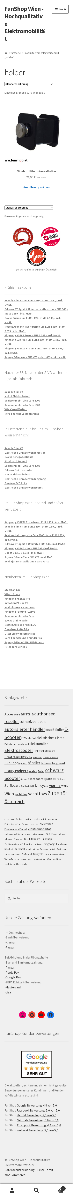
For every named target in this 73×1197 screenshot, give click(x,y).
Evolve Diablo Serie (15, 620)
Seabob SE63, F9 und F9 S (19, 607)
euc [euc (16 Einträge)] (48, 834)
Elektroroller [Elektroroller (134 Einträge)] (38, 744)
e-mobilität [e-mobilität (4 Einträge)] (53, 819)
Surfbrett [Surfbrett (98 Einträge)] (25, 785)
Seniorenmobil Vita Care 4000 (22, 400)
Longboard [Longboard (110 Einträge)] (58, 763)
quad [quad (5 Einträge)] (28, 849)
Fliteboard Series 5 (15, 461)
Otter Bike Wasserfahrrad (19, 633)
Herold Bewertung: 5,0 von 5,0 (36, 1115)
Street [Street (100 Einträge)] (62, 779)
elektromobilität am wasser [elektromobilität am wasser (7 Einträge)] (18, 834)
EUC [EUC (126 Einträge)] (22, 757)
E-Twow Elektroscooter (18, 470)
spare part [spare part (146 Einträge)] (51, 778)
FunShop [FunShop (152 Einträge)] (11, 763)
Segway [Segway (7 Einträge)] (44, 849)
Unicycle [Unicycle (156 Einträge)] (41, 785)
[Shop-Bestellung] (28, 84)
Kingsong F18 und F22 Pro (19, 611)
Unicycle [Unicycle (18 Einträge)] (38, 854)
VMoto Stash (12, 594)
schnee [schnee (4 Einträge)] (36, 849)
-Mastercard (12, 987)
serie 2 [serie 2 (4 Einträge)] (52, 849)
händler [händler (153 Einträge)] (34, 762)
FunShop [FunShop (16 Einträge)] (47, 839)
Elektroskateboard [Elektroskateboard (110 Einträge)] (44, 751)
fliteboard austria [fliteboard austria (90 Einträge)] (50, 757)
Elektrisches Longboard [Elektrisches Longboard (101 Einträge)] (16, 744)
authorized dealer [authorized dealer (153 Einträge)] (33, 721)
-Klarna (9, 942)
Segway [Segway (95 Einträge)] (23, 779)
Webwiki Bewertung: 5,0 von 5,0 (37, 1130)
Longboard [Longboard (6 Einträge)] (61, 844)
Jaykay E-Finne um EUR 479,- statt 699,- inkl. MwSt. (35, 357)
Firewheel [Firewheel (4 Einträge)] (18, 839)
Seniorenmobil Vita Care (19, 616)
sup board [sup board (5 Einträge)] (15, 854)
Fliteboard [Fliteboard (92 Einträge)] (37, 757)
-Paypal (9, 947)
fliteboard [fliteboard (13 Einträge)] (34, 839)
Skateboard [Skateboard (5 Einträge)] (62, 849)
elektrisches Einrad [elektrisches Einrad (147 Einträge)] (51, 737)
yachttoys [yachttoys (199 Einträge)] (37, 793)
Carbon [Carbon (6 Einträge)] (19, 819)
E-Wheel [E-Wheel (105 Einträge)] (25, 738)
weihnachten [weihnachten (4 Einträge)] (39, 859)
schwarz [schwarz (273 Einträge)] (54, 770)
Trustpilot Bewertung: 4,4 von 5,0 (39, 1125)
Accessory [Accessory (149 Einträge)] (12, 714)
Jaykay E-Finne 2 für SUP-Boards (24, 642)
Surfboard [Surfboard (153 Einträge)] (12, 785)
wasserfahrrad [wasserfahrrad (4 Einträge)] (58, 854)
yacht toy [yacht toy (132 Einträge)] (21, 794)
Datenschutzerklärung (19, 1170)
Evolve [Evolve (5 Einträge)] (54, 834)
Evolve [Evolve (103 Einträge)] (28, 757)
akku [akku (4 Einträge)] (6, 819)
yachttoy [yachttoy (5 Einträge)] (57, 859)
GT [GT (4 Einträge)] (21, 844)
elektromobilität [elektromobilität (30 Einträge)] (39, 829)
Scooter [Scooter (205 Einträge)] (12, 778)
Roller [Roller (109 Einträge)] (41, 771)
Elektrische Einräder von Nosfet (23, 487)
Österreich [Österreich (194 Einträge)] (14, 801)
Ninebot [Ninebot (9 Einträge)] (8, 849)
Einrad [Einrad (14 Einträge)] (25, 824)
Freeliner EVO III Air (15, 483)
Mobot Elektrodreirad (17, 396)
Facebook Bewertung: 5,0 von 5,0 (38, 1110)
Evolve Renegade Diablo (18, 457)
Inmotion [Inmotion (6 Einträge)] (28, 844)
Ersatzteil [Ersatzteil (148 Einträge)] (11, 757)
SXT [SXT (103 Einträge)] (32, 786)
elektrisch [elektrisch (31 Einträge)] (46, 824)
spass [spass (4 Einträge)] (7, 854)
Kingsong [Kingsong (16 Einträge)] (49, 844)
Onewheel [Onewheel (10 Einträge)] (19, 849)
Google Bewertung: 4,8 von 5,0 (37, 1105)
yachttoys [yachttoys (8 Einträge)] (9, 864)
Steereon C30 (12, 590)
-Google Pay (12, 977)
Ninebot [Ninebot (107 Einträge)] (33, 771)
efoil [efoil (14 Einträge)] (17, 824)
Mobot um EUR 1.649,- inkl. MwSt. (24, 553)
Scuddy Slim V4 (13, 392)
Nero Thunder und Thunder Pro (23, 638)
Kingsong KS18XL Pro (17, 598)
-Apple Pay (11, 972)
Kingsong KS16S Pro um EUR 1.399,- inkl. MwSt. (32, 335)
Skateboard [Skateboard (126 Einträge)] (35, 779)
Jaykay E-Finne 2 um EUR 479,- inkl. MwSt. (29, 557)
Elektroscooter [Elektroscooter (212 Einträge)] (18, 750)
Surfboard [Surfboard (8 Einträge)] (27, 854)
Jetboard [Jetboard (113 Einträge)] (46, 763)
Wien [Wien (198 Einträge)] (9, 793)
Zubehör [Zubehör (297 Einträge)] (57, 793)
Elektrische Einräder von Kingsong (25, 479)
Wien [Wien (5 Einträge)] (49, 859)
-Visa (7, 992)
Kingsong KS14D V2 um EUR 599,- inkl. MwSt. (31, 548)
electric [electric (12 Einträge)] (34, 824)
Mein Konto (12, 1190)
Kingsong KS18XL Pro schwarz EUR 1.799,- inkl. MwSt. (36, 522)
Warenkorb (57, 1187)
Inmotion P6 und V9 (16, 603)
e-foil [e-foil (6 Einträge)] (43, 819)
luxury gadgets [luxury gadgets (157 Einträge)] (16, 770)
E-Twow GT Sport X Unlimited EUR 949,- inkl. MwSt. (35, 544)
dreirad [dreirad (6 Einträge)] (28, 819)
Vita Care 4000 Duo (15, 409)
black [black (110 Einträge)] (49, 730)
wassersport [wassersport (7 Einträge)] (27, 859)
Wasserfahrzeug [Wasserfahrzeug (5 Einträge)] (11, 859)
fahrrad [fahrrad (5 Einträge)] (62, 834)
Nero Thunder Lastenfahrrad (21, 413)
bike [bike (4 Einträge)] (12, 819)
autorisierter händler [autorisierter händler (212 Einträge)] (24, 729)
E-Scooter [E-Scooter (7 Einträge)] (9, 824)
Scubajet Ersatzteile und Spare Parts (26, 561)
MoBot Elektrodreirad (17, 474)
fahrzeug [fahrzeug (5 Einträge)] (8, 839)
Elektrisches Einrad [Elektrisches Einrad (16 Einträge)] (15, 829)
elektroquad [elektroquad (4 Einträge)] (38, 834)
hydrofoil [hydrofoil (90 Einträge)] (23, 763)
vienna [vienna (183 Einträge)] (55, 785)
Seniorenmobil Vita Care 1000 (22, 405)
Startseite (15, 53)
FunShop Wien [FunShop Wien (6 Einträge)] (11, 844)
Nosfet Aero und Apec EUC (20, 624)
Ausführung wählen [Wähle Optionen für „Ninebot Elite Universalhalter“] (36, 187)
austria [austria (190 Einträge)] (27, 714)
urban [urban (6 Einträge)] (48, 854)
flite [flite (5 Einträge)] (26, 839)
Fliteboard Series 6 (15, 646)
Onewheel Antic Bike (16, 629)
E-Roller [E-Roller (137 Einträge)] (58, 730)
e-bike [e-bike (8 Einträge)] (37, 819)
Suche (36, 1190)
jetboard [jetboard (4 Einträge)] (38, 844)
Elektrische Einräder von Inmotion (25, 452)
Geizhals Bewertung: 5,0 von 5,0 (38, 1120)
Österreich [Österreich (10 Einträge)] (21, 864)
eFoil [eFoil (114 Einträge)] (33, 738)
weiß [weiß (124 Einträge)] (64, 786)
